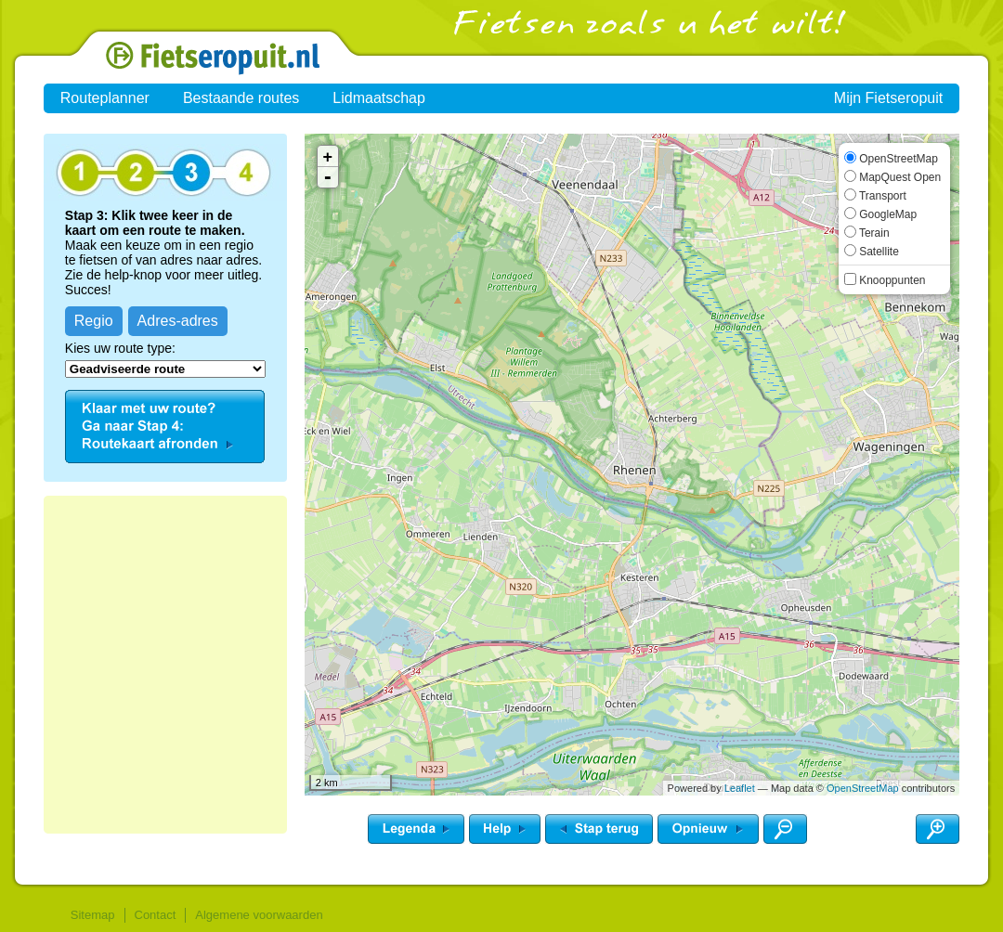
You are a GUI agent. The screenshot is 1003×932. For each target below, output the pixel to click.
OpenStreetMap (863, 788)
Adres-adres (177, 321)
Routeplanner (105, 98)
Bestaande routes (241, 98)
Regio (93, 321)
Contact (155, 915)
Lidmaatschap (378, 98)
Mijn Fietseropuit (888, 98)
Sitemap (93, 915)
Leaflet (739, 788)
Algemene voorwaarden (258, 915)
